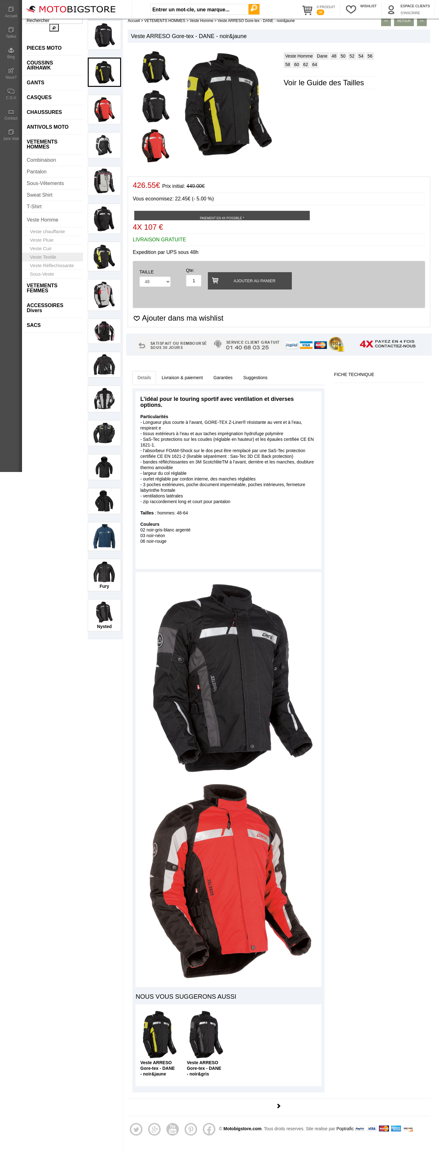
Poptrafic (345, 1128)
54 (361, 56)
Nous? (11, 74)
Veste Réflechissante (52, 265)
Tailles (11, 33)
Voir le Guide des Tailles (324, 82)
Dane (322, 56)
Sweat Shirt (40, 195)
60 (296, 64)
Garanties (223, 377)
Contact (11, 115)
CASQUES (39, 97)
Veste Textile (43, 257)
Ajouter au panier (243, 280)
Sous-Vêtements (45, 183)
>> (422, 21)
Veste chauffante (47, 231)
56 (370, 56)
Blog (11, 53)
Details (144, 377)
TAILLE (146, 271)
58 (287, 64)
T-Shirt (34, 206)
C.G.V (11, 94)
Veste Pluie (41, 240)
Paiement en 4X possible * (222, 218)
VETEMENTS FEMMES (42, 288)
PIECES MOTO (44, 48)
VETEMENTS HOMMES (42, 144)
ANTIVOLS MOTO (48, 127)
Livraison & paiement (182, 377)
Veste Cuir (41, 248)
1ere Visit (11, 135)
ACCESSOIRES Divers (45, 308)
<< (386, 21)
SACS (34, 325)
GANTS (35, 82)
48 (333, 56)
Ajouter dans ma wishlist (178, 318)
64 (314, 64)
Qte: (190, 270)
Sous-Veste (42, 274)
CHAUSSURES (44, 112)
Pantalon (37, 171)
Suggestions (255, 377)
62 (305, 64)
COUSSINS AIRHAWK (40, 65)
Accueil (11, 12)
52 (351, 56)
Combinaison (41, 160)
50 (343, 56)
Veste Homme (42, 219)
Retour (403, 21)
